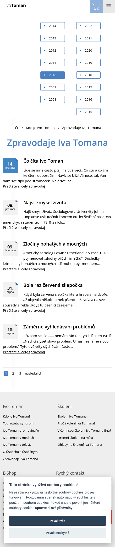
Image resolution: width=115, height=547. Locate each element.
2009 (52, 87)
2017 (88, 87)
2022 (88, 26)
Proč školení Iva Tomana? (76, 423)
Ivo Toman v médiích (18, 437)
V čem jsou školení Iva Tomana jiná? (84, 430)
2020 (88, 50)
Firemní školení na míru (75, 437)
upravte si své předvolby (53, 508)
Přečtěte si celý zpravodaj (24, 186)
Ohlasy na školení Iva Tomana (80, 444)
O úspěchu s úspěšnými (20, 452)
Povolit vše (57, 521)
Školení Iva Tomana (72, 416)
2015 (88, 112)
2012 (52, 50)
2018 (88, 75)
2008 (52, 99)
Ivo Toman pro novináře (21, 430)
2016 (88, 99)
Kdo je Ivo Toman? (16, 416)
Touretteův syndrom (18, 423)
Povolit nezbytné (57, 533)
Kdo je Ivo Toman (40, 127)
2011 (52, 62)
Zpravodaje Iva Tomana (81, 127)
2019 (88, 62)
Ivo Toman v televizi (17, 444)
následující (33, 373)
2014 (52, 26)
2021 (88, 38)
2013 (52, 38)
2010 (52, 75)
